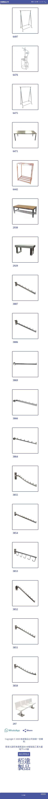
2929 (15, 265)
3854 (15, 533)
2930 (15, 227)
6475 (15, 113)
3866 (15, 418)
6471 (15, 151)
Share (43, 730)
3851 (15, 647)
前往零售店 (24, 754)
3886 (15, 342)
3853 (15, 571)
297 (15, 723)
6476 (15, 74)
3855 (15, 494)
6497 (15, 36)
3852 (15, 609)
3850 (15, 685)
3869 (15, 380)
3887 (15, 303)
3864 (15, 456)
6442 (15, 189)
